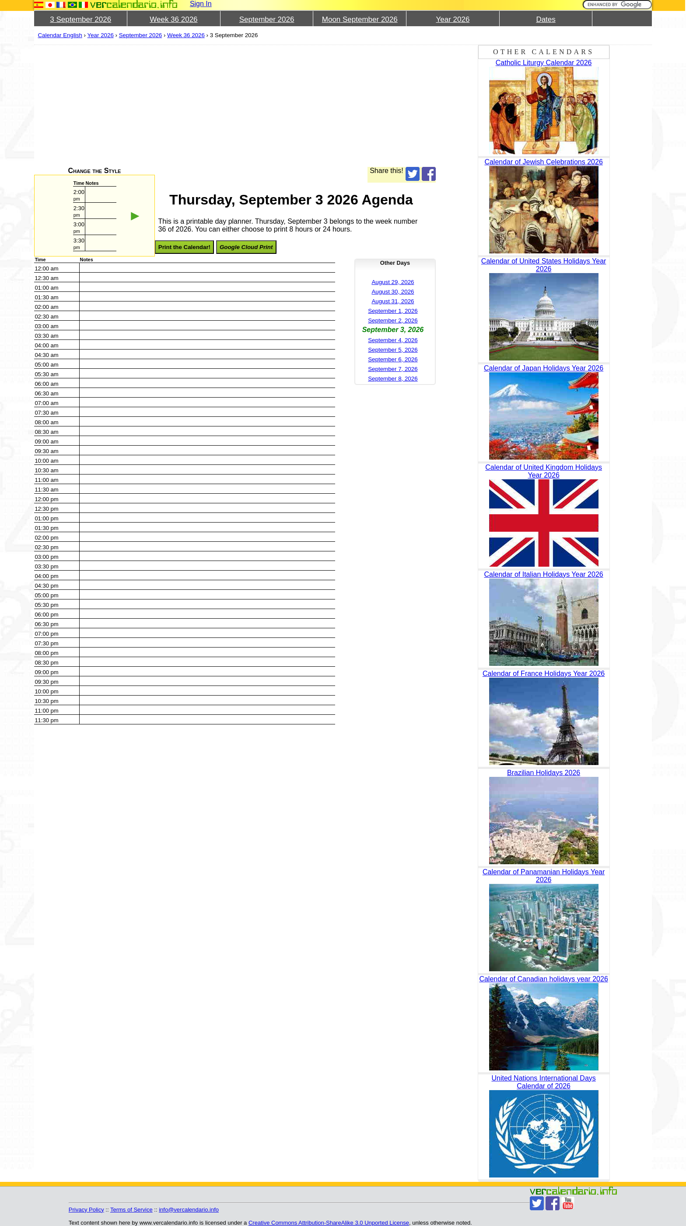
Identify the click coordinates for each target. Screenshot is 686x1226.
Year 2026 (452, 19)
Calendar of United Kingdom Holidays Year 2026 (543, 471)
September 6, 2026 (392, 359)
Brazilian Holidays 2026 (543, 772)
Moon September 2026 (360, 19)
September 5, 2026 (392, 349)
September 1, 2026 (392, 311)
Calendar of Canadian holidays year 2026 (543, 979)
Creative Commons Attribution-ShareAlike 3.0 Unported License (328, 1222)
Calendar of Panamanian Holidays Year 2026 (544, 875)
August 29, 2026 (392, 282)
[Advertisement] (234, 106)
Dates (545, 19)
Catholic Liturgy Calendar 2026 (544, 62)
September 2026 (266, 19)
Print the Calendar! (184, 247)
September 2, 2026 (392, 320)
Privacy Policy (86, 1209)
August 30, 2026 (392, 291)
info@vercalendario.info (189, 1209)
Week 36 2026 (173, 19)
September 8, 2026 (392, 378)
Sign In (201, 3)
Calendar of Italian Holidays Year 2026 (543, 574)
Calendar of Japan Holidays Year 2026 (543, 368)
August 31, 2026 (392, 301)
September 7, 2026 (392, 369)
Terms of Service (131, 1209)
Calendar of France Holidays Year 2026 (544, 673)
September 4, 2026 (392, 340)
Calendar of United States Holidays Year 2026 (543, 265)
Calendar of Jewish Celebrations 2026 (543, 162)
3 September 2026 (80, 19)
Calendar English (60, 35)
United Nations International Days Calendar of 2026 (543, 1082)
